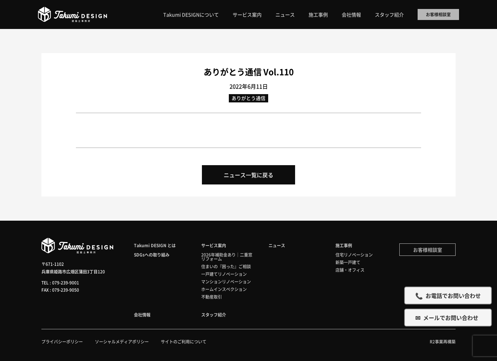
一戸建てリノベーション (224, 274)
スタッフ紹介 (389, 14)
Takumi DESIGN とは (155, 245)
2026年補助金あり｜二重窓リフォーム (226, 257)
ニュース (285, 14)
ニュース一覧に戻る (248, 175)
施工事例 (318, 14)
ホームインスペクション (224, 289)
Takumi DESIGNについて (191, 14)
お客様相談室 (438, 14)
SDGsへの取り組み (151, 255)
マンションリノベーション (226, 281)
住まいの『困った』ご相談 (226, 266)
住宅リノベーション (354, 255)
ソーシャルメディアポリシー (122, 341)
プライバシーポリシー (62, 341)
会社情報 (351, 14)
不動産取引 (211, 297)
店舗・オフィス (349, 270)
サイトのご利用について (183, 341)
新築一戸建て (347, 262)
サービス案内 (247, 14)
